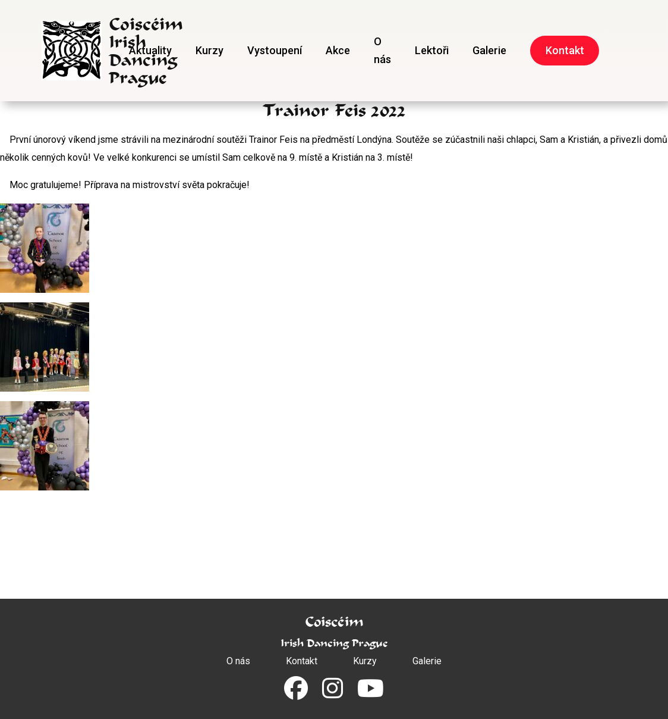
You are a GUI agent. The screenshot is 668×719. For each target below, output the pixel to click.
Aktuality (150, 50)
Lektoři (432, 50)
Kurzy (209, 50)
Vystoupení (274, 50)
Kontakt (565, 50)
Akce (338, 50)
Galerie (489, 50)
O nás (382, 50)
